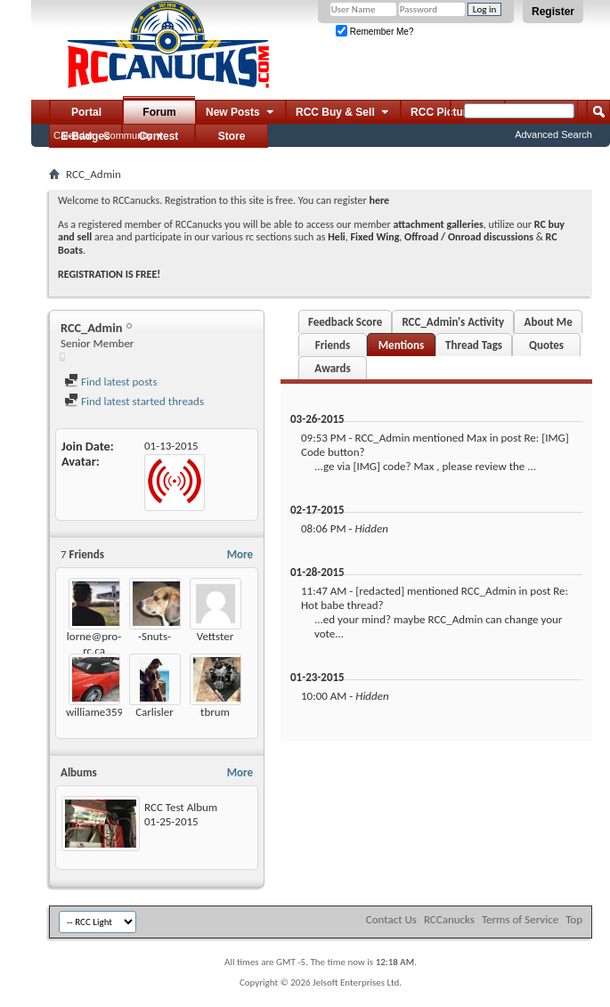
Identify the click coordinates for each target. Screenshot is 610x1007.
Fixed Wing (375, 237)
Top (573, 919)
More (240, 554)
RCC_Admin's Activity (453, 322)
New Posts (241, 113)
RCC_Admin (382, 437)
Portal (86, 112)
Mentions (401, 345)
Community (128, 135)
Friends (332, 345)
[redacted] (379, 590)
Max (477, 437)
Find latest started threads (134, 401)
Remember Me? (374, 32)
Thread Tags (473, 345)
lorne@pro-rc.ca (94, 643)
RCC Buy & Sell (343, 113)
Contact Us (391, 919)
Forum (158, 112)
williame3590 (97, 712)
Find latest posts (111, 381)
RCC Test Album (180, 807)
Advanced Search (553, 134)
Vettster (215, 636)
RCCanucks (449, 919)
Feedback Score (345, 322)
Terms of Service (520, 919)
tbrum (215, 712)
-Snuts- (154, 636)
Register (553, 11)
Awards (332, 368)
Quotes (546, 345)
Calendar (73, 135)
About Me (549, 322)
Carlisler (154, 712)
